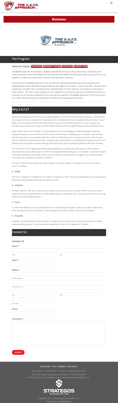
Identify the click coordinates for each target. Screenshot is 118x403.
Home (34, 371)
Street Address (17, 278)
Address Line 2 (17, 287)
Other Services (51, 371)
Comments (18, 319)
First (13, 255)
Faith (54, 366)
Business (62, 366)
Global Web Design (64, 401)
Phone (15, 309)
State (61, 295)
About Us (41, 371)
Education (72, 366)
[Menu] (111, 3)
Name (15, 246)
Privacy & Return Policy (76, 371)
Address (15, 270)
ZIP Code (15, 303)
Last (60, 255)
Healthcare (45, 366)
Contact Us (62, 371)
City (13, 295)
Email (15, 260)
